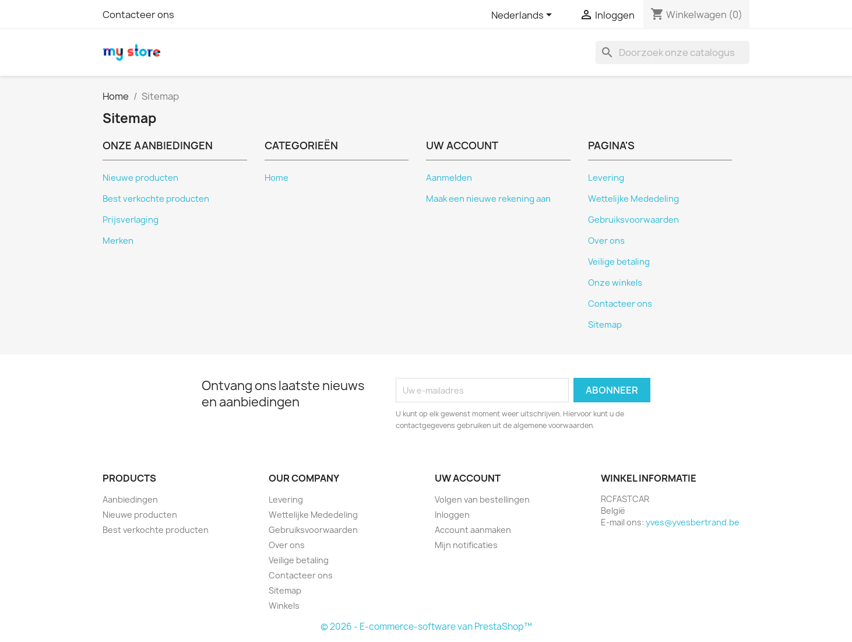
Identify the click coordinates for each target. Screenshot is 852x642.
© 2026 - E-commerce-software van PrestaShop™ (426, 626)
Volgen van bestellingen (482, 499)
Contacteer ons (138, 14)
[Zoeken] (672, 52)
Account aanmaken (473, 529)
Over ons (606, 241)
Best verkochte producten (156, 199)
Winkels (284, 605)
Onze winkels (615, 283)
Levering (606, 178)
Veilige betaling (619, 262)
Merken (118, 241)
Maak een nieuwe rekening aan (488, 199)
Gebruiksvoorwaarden (633, 220)
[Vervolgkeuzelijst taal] (523, 16)
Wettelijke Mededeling (633, 199)
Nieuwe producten (140, 178)
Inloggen (452, 514)
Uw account (468, 478)
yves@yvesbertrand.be (693, 522)
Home (276, 178)
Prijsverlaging (131, 220)
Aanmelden (449, 178)
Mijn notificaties (466, 544)
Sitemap (605, 325)
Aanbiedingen (130, 499)
